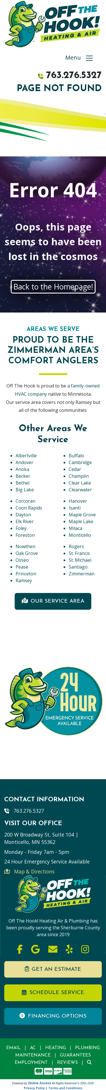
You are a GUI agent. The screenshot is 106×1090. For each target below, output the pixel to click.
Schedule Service (53, 993)
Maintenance (33, 1055)
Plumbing (87, 1048)
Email (13, 1048)
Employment (31, 1062)
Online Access (39, 1083)
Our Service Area (53, 601)
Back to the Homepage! (53, 287)
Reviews (67, 1062)
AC (33, 1048)
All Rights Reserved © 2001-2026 (73, 1083)
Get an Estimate (53, 969)
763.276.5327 (74, 76)
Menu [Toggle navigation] (79, 58)
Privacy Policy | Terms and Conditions (53, 1088)
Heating (55, 1048)
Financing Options (53, 1016)
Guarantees (75, 1055)
